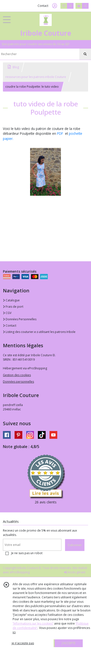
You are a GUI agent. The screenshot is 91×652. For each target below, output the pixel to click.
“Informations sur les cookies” (33, 623)
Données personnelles (18, 382)
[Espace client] (54, 6)
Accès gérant (74, 572)
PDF (60, 133)
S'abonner (75, 545)
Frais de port (13, 307)
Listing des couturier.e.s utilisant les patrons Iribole (39, 332)
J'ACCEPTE (68, 643)
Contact (43, 6)
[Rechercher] (85, 54)
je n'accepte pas (23, 643)
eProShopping (20, 572)
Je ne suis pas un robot (26, 553)
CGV (7, 313)
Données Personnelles (19, 319)
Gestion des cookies (17, 375)
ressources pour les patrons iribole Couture (35, 77)
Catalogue (11, 300)
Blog (13, 67)
